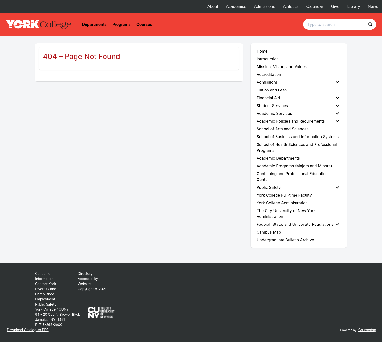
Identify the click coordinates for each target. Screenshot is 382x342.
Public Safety (298, 187)
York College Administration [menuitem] (282, 202)
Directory (85, 273)
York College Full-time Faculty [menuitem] (284, 195)
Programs (121, 24)
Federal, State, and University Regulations (298, 224)
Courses (144, 24)
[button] (370, 24)
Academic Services (298, 113)
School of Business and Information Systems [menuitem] (298, 136)
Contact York (45, 284)
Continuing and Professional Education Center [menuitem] (292, 176)
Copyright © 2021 (92, 289)
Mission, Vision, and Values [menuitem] (282, 66)
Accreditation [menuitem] (269, 74)
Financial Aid (298, 97)
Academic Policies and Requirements (298, 121)
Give (335, 6)
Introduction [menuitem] (268, 58)
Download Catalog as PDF (28, 330)
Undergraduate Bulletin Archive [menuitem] (285, 239)
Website (84, 284)
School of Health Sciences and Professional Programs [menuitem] (297, 147)
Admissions (264, 6)
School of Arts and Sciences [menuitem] (283, 128)
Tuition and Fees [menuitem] (272, 90)
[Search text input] (339, 24)
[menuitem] (299, 82)
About (212, 6)
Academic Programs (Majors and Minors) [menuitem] (294, 165)
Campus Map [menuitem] (269, 232)
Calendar (314, 6)
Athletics (290, 6)
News (373, 6)
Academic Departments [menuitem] (278, 158)
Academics (236, 6)
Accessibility (88, 279)
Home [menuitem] (262, 51)
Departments (94, 24)
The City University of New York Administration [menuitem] (286, 213)
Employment (45, 299)
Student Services (298, 105)
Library (353, 6)
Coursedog (367, 330)
